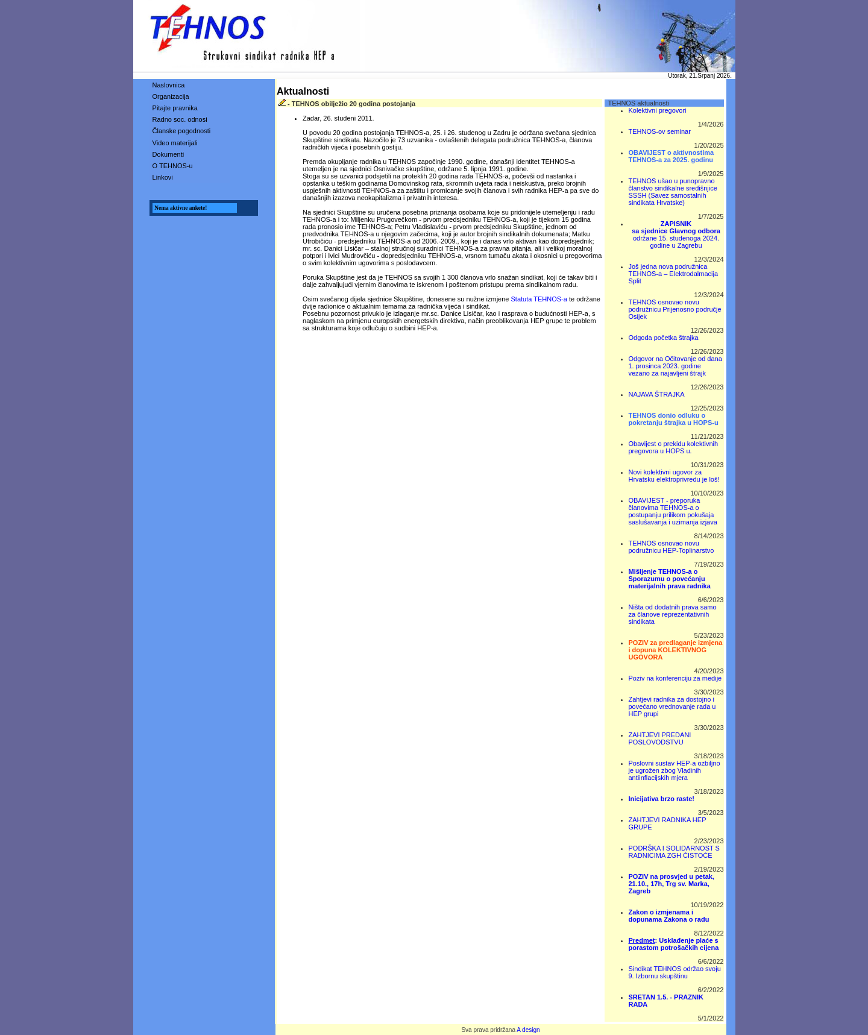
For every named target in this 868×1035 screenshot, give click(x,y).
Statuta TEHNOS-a (539, 299)
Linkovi (163, 177)
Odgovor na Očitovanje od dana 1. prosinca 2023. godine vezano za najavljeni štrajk (675, 366)
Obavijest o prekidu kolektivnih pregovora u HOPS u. (674, 447)
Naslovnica (169, 85)
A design (528, 1030)
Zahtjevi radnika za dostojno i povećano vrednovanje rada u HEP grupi (672, 706)
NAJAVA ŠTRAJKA (657, 394)
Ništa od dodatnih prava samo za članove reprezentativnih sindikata (673, 614)
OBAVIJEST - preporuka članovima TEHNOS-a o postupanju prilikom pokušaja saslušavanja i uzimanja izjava (673, 511)
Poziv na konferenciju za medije (675, 678)
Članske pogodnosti (182, 130)
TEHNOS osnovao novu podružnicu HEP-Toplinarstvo (671, 547)
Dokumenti (168, 154)
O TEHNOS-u (173, 165)
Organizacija (171, 96)
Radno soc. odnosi (180, 119)
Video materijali (175, 142)
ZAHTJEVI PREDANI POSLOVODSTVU (660, 738)
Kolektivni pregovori (658, 110)
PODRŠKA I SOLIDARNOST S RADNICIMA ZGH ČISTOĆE (674, 852)
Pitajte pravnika (175, 108)
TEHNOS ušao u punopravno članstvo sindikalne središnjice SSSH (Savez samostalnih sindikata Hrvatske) (673, 191)
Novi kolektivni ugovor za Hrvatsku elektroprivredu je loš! (674, 475)
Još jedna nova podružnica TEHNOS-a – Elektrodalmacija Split (674, 274)
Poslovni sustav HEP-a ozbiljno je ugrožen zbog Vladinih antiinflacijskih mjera (674, 770)
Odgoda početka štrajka (664, 337)
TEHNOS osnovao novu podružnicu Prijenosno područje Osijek (675, 309)
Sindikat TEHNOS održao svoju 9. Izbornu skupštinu (675, 972)
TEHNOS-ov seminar (660, 131)
